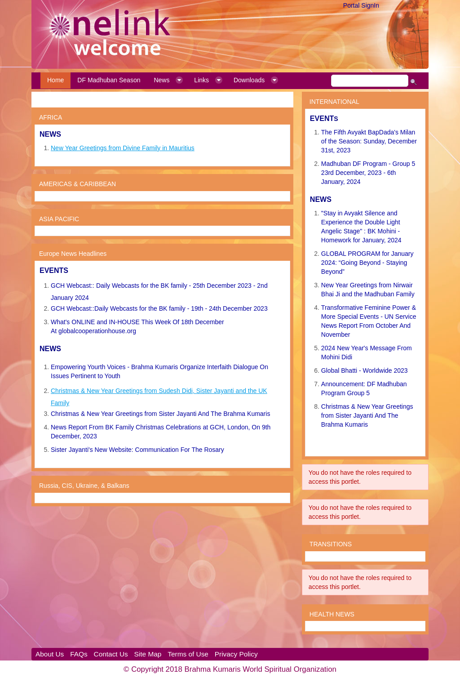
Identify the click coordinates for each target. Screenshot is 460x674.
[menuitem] (55, 80)
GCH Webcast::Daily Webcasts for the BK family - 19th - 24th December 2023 (159, 308)
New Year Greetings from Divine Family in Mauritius (123, 148)
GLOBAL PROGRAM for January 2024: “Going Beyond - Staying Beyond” (367, 262)
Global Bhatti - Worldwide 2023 (364, 370)
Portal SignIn (361, 5)
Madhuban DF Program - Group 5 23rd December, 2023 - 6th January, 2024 (368, 172)
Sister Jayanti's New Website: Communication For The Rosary (137, 449)
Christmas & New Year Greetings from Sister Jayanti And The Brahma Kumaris (160, 413)
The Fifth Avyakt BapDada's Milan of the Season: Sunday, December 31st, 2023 (369, 141)
